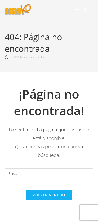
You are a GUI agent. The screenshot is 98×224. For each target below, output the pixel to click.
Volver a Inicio (49, 194)
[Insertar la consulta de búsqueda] (49, 173)
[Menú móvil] (84, 9)
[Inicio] (6, 57)
